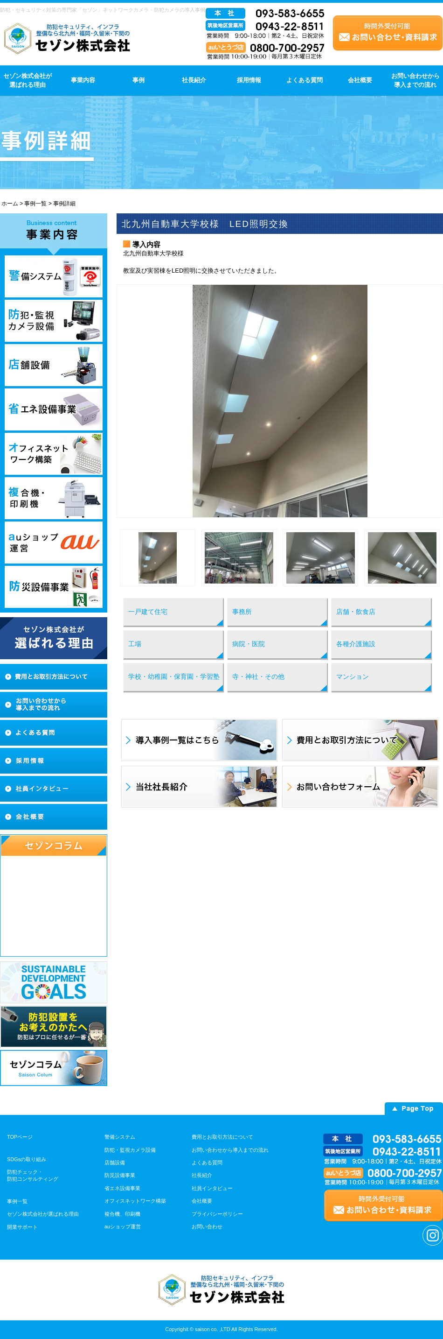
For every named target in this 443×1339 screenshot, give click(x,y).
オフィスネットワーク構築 (135, 1201)
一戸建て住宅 (147, 611)
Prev (128, 401)
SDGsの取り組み (26, 1159)
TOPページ (20, 1137)
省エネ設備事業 (122, 1188)
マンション (352, 676)
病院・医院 (248, 644)
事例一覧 (35, 203)
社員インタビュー (212, 1188)
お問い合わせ (207, 1226)
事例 (138, 80)
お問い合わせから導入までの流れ (415, 80)
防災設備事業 (119, 1175)
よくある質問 (304, 80)
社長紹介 (194, 80)
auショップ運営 (122, 1226)
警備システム (119, 1137)
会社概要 (360, 80)
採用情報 (249, 80)
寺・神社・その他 (258, 676)
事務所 (242, 611)
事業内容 (83, 80)
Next (430, 401)
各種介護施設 (355, 644)
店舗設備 (114, 1162)
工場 (134, 644)
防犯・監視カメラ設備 (130, 1150)
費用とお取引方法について (222, 1137)
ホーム (9, 203)
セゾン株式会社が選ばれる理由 (27, 80)
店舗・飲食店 (355, 611)
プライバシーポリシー (217, 1214)
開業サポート (22, 1227)
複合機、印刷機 (122, 1214)
